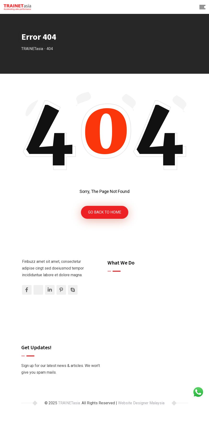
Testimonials (122, 305)
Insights (118, 313)
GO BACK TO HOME (104, 212)
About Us (118, 289)
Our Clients (120, 297)
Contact (117, 322)
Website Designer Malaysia (141, 403)
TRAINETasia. (69, 403)
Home (116, 280)
